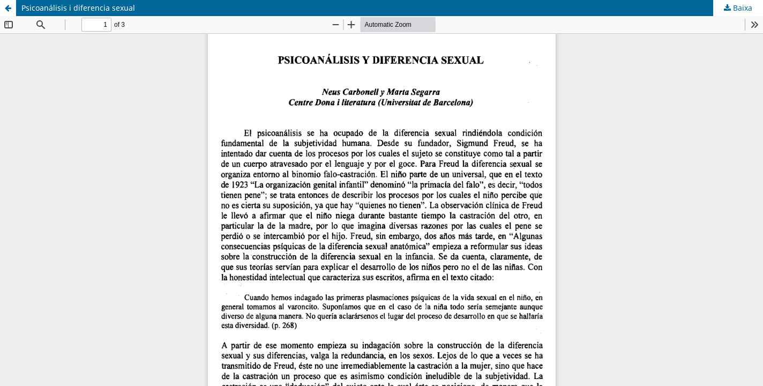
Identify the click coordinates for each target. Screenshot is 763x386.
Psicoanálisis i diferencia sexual (78, 8)
